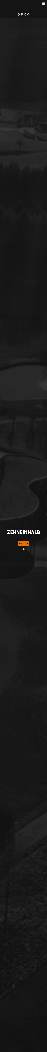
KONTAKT (23, 543)
